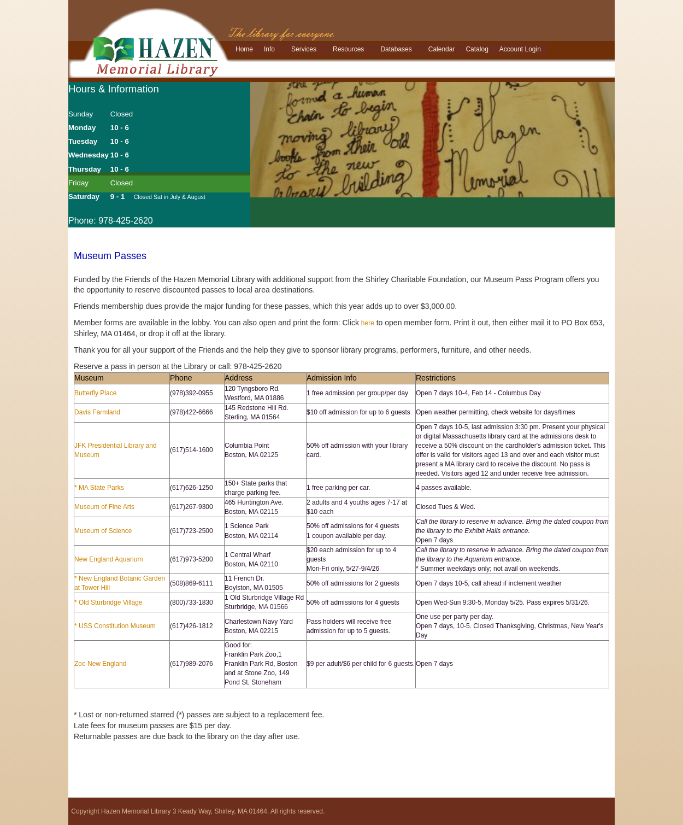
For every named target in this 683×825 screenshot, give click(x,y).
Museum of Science (103, 531)
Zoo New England (100, 664)
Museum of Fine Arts (104, 507)
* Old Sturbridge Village (108, 602)
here (367, 323)
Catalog (477, 49)
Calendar (441, 49)
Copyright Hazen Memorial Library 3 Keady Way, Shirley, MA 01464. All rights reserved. (198, 811)
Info (269, 49)
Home (244, 49)
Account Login (520, 49)
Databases (395, 49)
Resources (348, 49)
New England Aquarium (108, 559)
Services (303, 49)
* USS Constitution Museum (115, 626)
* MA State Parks (99, 488)
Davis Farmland (97, 412)
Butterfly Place (95, 393)
